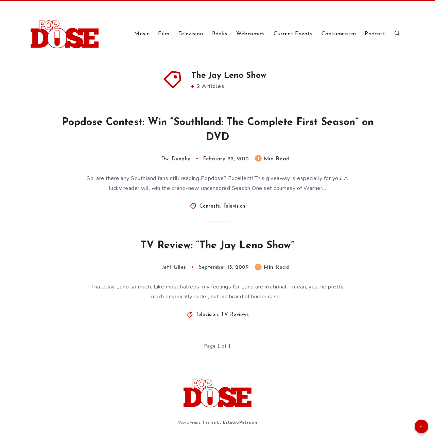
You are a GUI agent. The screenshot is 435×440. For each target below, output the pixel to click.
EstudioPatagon (240, 422)
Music (141, 34)
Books (219, 34)
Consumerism (338, 34)
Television (190, 34)
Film (163, 34)
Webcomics (250, 34)
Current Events (293, 34)
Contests (209, 206)
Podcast (375, 34)
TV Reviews (235, 314)
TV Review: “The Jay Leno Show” (217, 246)
